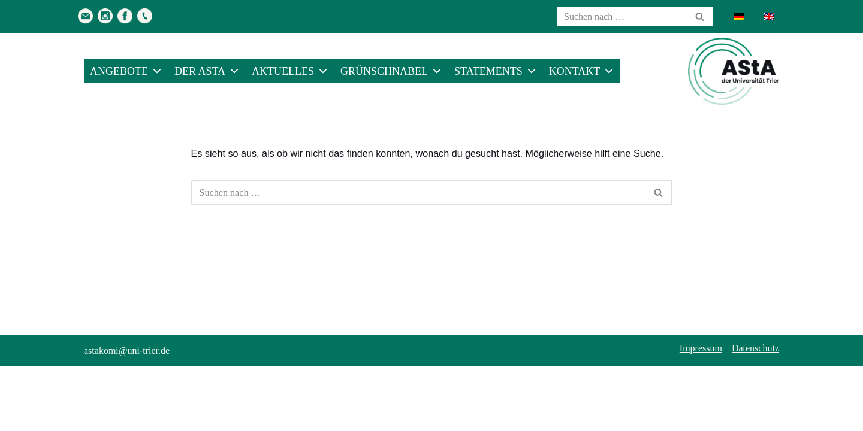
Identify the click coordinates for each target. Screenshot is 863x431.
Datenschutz (755, 413)
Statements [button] (495, 71)
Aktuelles (290, 71)
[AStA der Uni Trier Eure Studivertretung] (733, 71)
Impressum (701, 413)
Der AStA (207, 71)
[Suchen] (621, 16)
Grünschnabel (391, 71)
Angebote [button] (126, 71)
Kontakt (582, 71)
